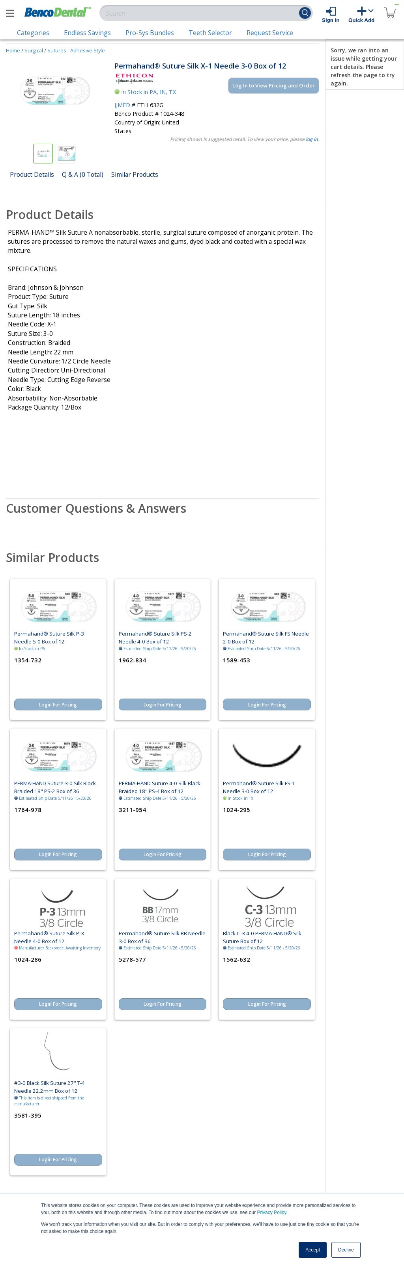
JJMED (122, 105)
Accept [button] (312, 1250)
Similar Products (134, 174)
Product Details (32, 174)
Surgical (33, 50)
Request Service (270, 32)
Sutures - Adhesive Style (76, 50)
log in (312, 139)
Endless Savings (87, 32)
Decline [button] (346, 1250)
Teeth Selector (210, 32)
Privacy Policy (271, 1212)
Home (13, 50)
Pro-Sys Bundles (149, 32)
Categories (33, 32)
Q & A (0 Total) (82, 174)
